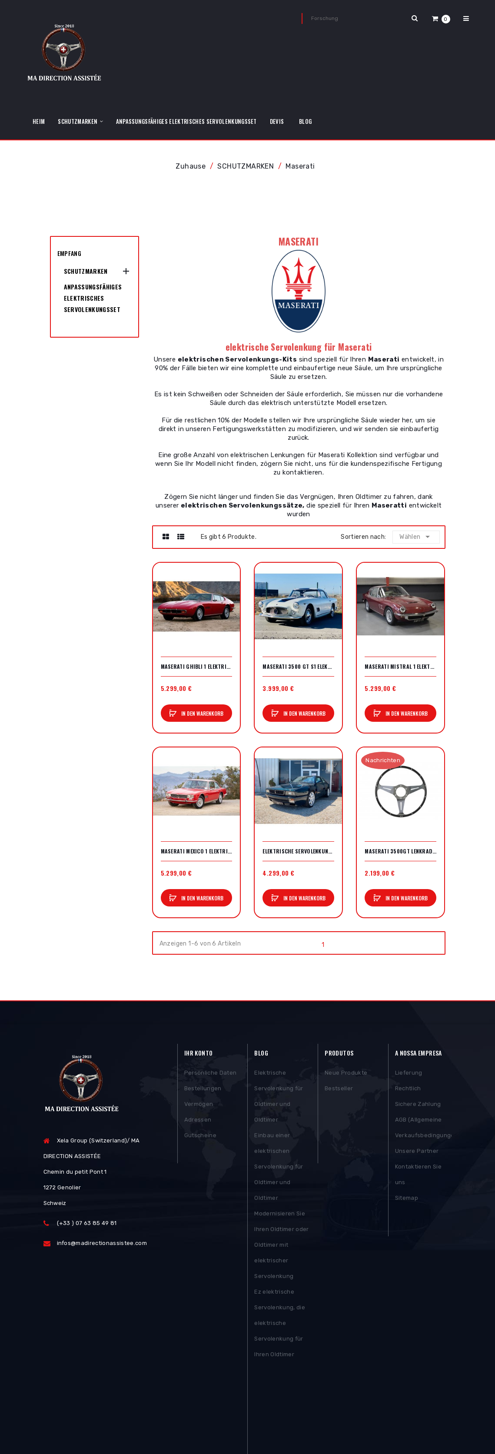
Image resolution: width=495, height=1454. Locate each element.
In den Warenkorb (201, 713)
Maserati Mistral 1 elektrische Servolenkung (400, 666)
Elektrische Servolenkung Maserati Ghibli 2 (298, 851)
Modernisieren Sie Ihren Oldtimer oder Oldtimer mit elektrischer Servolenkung (281, 1246)
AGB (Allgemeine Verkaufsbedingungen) (423, 1129)
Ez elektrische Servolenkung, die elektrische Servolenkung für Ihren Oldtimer (279, 1324)
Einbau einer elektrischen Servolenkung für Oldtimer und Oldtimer (278, 1167)
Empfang (69, 253)
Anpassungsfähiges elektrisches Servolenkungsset (93, 298)
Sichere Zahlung (418, 1105)
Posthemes (110, 1422)
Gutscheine (200, 1136)
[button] (441, 18)
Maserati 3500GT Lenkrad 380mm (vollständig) (400, 851)
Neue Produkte (346, 1074)
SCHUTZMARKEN (86, 271)
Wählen (416, 536)
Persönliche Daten (210, 1074)
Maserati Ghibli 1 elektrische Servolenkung (197, 666)
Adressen (198, 1121)
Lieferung (408, 1074)
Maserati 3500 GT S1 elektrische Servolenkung (298, 666)
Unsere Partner (417, 1152)
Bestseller (339, 1089)
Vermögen (198, 1105)
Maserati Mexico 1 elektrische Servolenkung (197, 851)
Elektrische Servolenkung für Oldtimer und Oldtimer (278, 1097)
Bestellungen (203, 1089)
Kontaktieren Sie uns (418, 1176)
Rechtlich (408, 1089)
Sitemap (406, 1199)
